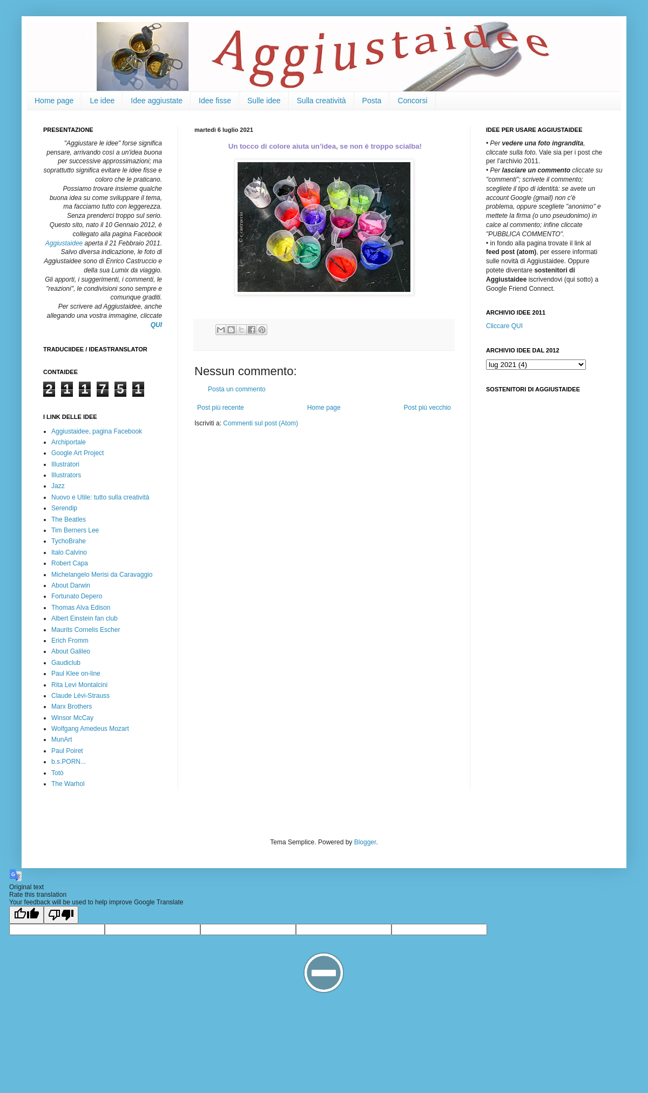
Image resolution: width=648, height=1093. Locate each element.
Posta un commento (237, 389)
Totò (57, 773)
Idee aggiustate (157, 100)
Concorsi (412, 100)
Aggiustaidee (64, 243)
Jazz (58, 486)
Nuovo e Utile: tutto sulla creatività (100, 497)
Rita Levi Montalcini (79, 685)
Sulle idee (264, 100)
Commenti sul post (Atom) (260, 423)
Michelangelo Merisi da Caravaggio (101, 574)
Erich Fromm (70, 640)
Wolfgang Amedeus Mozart (90, 728)
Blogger (365, 842)
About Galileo (70, 651)
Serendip (64, 508)
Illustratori (65, 464)
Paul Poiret (67, 751)
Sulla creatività (321, 100)
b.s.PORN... (68, 761)
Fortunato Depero (76, 596)
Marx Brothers (71, 706)
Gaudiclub (65, 663)
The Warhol (68, 784)
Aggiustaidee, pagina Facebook (96, 431)
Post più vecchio (427, 407)
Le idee (102, 100)
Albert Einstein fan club (84, 618)
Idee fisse (215, 100)
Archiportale (68, 442)
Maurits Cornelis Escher (85, 630)
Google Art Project (77, 453)
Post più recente (220, 407)
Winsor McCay (72, 718)
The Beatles (68, 519)
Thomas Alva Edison (80, 607)
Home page (54, 100)
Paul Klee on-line (75, 673)
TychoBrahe (68, 541)
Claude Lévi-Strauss (80, 695)
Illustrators (66, 475)
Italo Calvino (69, 552)
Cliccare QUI (504, 326)
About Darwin (70, 585)
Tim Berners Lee (75, 530)
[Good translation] (26, 915)
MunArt (61, 739)
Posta (372, 100)
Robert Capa (69, 563)
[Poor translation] (61, 915)
